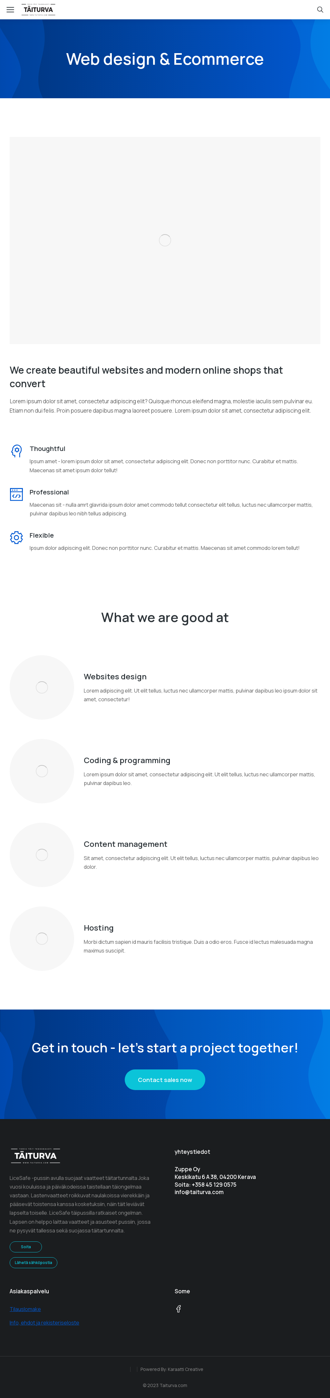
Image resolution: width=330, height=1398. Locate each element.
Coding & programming (127, 760)
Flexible (42, 535)
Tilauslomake (25, 1309)
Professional (49, 492)
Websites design (115, 676)
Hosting (99, 927)
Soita (26, 1247)
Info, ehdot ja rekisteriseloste (44, 1322)
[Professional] (16, 494)
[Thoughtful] (16, 451)
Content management (126, 843)
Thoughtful (47, 448)
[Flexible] (16, 537)
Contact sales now (165, 1080)
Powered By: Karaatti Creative (172, 1369)
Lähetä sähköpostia (33, 1262)
